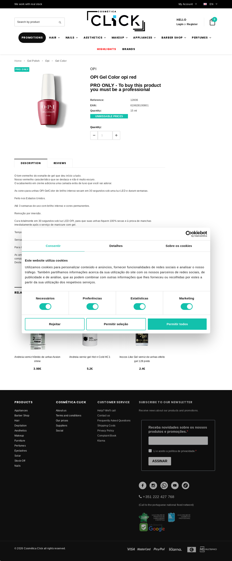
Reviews (60, 163)
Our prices (62, 420)
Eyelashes (20, 450)
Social (59, 430)
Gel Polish (33, 60)
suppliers (61, 425)
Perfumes (20, 445)
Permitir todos (177, 324)
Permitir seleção (116, 324)
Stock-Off (19, 460)
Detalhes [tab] (115, 245)
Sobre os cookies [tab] (179, 245)
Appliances (21, 410)
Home (18, 60)
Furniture (19, 440)
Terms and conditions (68, 415)
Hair (16, 420)
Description (31, 163)
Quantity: (96, 127)
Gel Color (61, 60)
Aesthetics (20, 430)
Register (192, 24)
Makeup (19, 435)
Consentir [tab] (53, 245)
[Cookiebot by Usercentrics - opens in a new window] (188, 234)
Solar (17, 455)
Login (180, 24)
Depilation (20, 425)
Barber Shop (22, 415)
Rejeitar (55, 324)
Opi (47, 60)
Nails (17, 465)
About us (61, 410)
